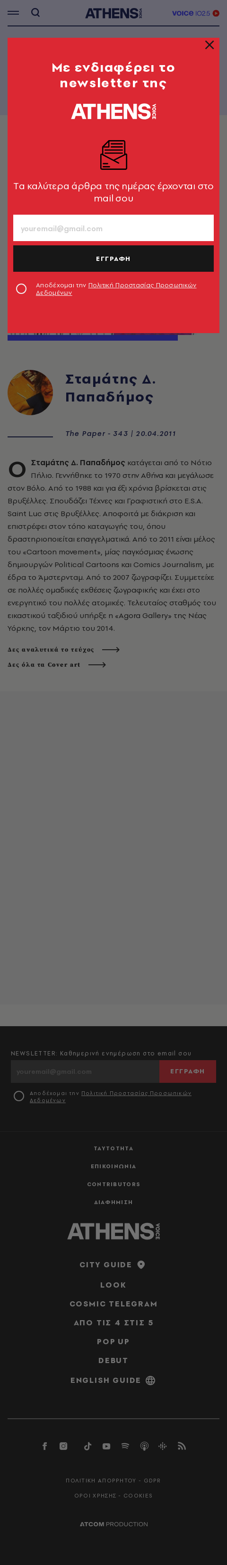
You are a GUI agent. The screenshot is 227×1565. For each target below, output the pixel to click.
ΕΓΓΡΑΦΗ (113, 258)
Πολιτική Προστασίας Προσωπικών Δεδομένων (116, 289)
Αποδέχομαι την (116, 288)
